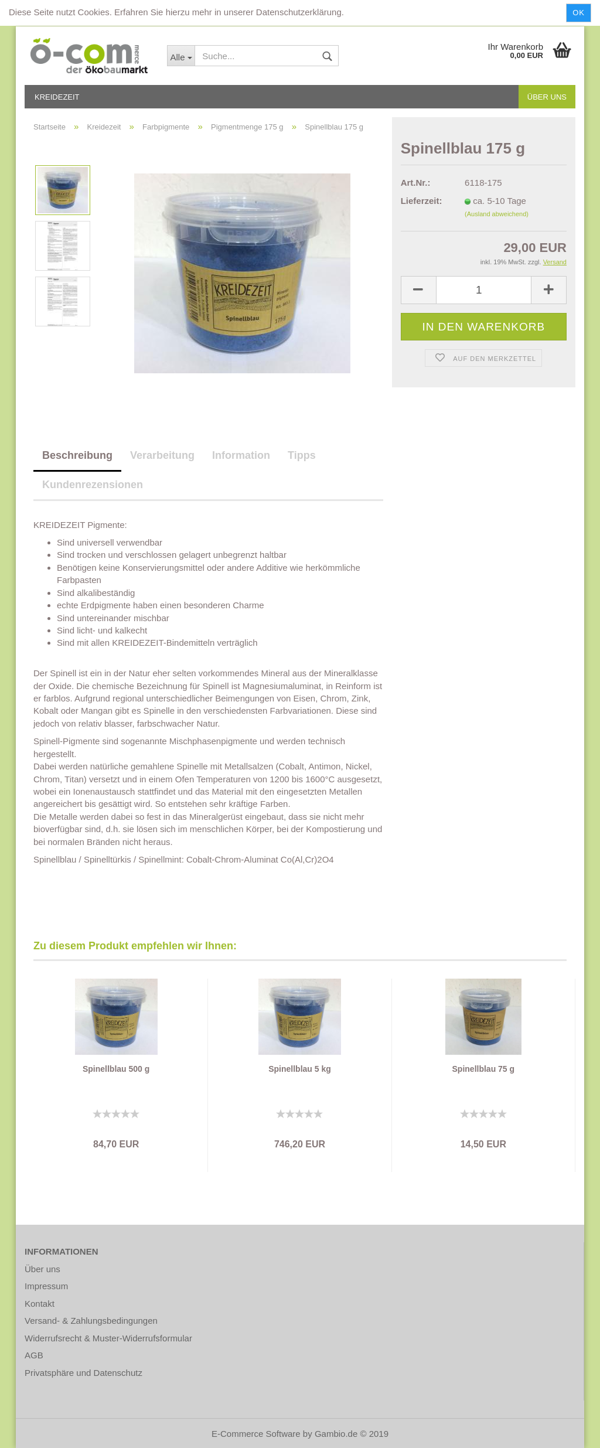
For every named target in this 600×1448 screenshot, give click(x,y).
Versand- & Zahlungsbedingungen (91, 1321)
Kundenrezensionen (92, 484)
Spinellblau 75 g (483, 1069)
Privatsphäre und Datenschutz (83, 1373)
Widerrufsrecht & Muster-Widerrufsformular (108, 1338)
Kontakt (39, 1304)
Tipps (302, 455)
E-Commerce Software (256, 1434)
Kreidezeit (57, 97)
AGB (34, 1355)
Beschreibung (77, 455)
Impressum (46, 1286)
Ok (578, 12)
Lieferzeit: (421, 201)
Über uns (547, 97)
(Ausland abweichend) (497, 213)
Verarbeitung (162, 455)
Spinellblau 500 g (116, 1069)
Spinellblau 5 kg (299, 1069)
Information (241, 455)
